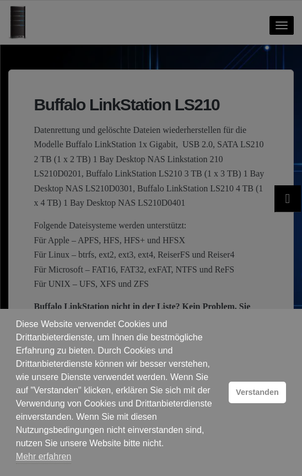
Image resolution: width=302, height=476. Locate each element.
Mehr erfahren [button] (44, 456)
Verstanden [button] (257, 392)
